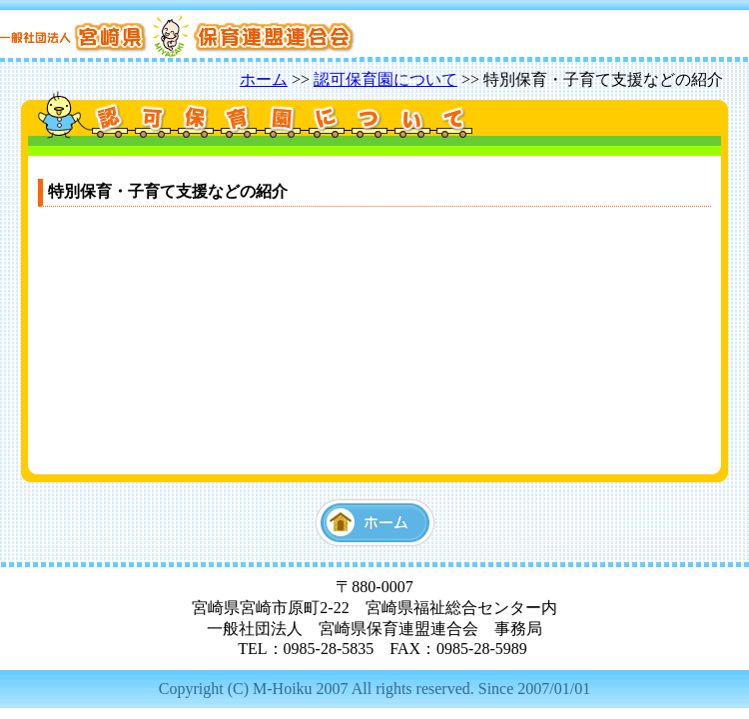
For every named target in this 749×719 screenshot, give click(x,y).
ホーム (264, 79)
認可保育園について (385, 79)
